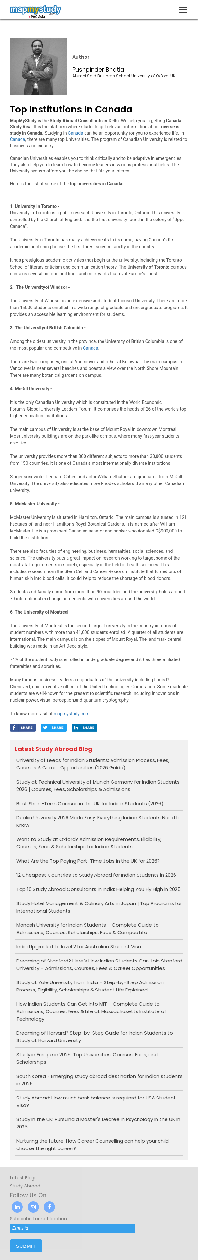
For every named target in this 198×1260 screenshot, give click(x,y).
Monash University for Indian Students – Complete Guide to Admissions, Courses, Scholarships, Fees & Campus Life (87, 929)
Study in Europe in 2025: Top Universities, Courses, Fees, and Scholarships (87, 1058)
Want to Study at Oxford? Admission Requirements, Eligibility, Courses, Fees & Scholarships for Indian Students (88, 843)
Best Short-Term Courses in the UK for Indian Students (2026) (90, 803)
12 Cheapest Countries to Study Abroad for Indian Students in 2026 (96, 875)
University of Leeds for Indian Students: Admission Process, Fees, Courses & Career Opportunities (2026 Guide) (92, 764)
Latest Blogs (23, 1178)
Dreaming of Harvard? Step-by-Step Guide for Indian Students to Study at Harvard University (94, 1037)
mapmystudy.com (71, 713)
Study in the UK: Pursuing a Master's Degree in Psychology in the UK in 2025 (98, 1123)
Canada (75, 133)
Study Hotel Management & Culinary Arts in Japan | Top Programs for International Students (99, 907)
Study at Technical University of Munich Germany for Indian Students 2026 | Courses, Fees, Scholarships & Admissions (98, 785)
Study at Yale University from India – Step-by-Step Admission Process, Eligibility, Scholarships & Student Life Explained (90, 986)
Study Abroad (25, 1186)
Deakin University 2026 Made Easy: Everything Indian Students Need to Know (99, 821)
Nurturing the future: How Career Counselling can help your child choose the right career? (92, 1145)
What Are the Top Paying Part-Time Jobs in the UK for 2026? (88, 860)
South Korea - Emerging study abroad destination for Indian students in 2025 (99, 1080)
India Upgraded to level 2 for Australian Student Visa (78, 946)
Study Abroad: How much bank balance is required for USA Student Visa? (96, 1101)
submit (26, 1246)
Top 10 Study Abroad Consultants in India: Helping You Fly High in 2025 (98, 889)
